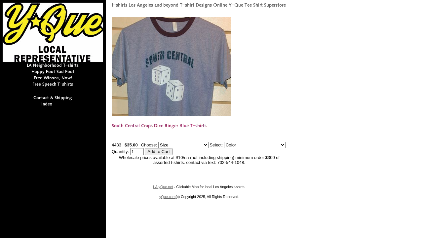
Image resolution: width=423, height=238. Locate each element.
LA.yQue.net (163, 187)
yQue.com (167, 197)
